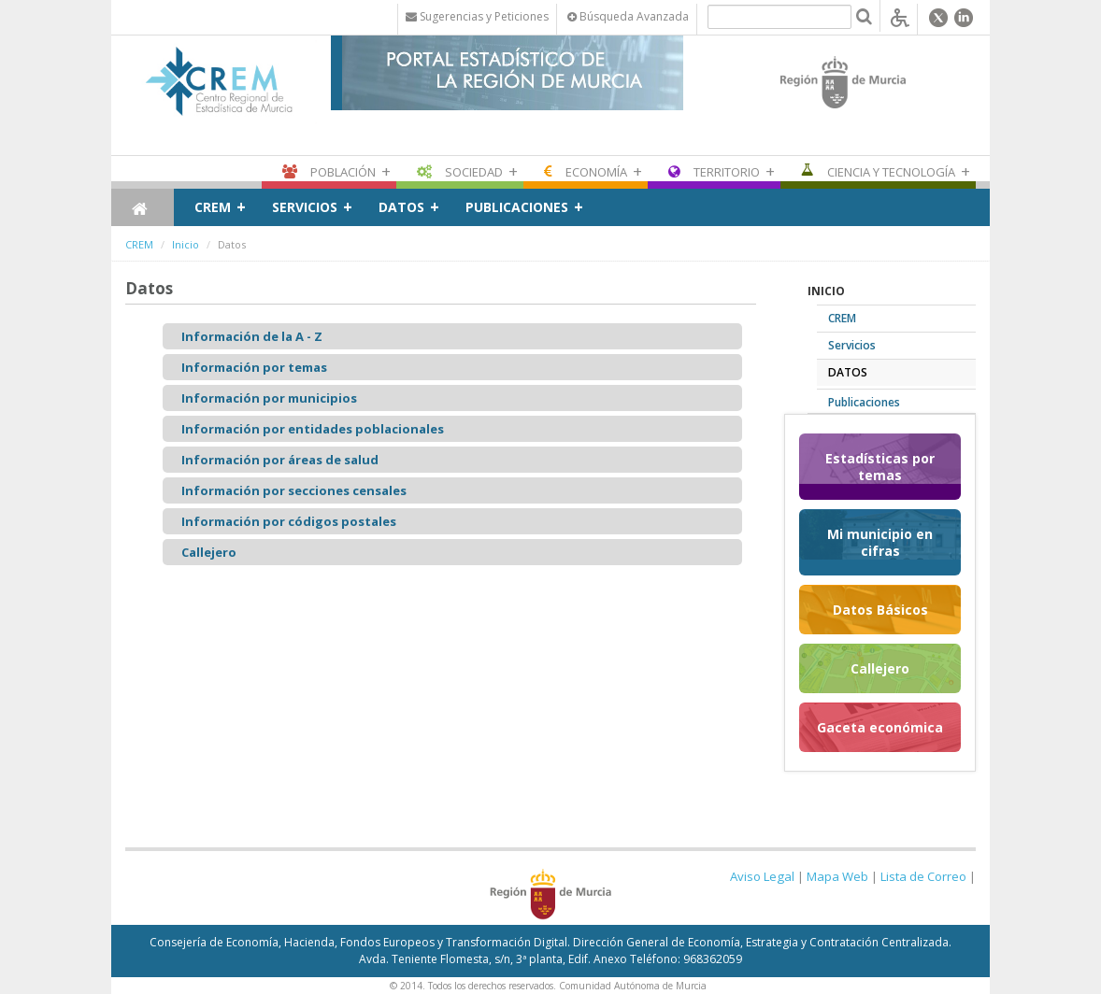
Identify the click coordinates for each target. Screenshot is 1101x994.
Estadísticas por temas (880, 466)
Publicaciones (516, 207)
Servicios (304, 207)
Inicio (185, 244)
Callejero (208, 552)
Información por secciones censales (294, 490)
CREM (212, 207)
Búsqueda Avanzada (628, 16)
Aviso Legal (762, 876)
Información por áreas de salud (280, 459)
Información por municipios (269, 398)
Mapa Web (837, 876)
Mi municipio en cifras (880, 542)
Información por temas (254, 367)
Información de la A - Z (251, 336)
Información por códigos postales (288, 521)
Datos (401, 207)
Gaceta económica (880, 727)
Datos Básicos (880, 609)
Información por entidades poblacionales (312, 428)
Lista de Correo (923, 876)
